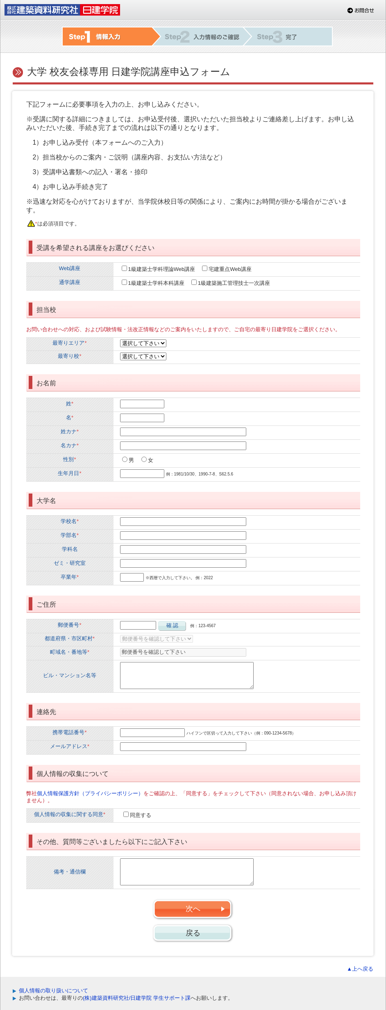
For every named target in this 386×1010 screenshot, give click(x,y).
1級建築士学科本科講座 (156, 283)
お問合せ (361, 10)
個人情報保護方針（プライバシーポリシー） (90, 793)
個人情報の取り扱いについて (53, 990)
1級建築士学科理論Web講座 (161, 269)
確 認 (172, 625)
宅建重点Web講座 (230, 269)
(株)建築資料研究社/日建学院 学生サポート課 (137, 998)
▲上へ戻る (360, 969)
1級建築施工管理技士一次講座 (234, 283)
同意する (140, 815)
